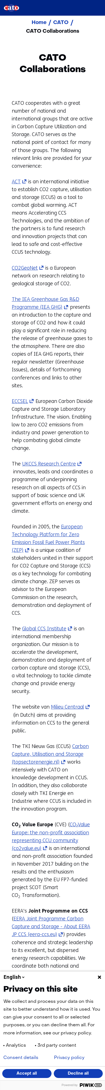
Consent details (20, 1058)
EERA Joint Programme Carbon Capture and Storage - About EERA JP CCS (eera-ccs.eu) (51, 926)
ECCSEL (23, 401)
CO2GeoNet (28, 268)
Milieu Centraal (70, 707)
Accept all (27, 1073)
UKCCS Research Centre (52, 464)
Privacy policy (69, 1058)
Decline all (78, 1073)
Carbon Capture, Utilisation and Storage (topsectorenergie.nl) (50, 754)
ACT (19, 182)
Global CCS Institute (47, 629)
